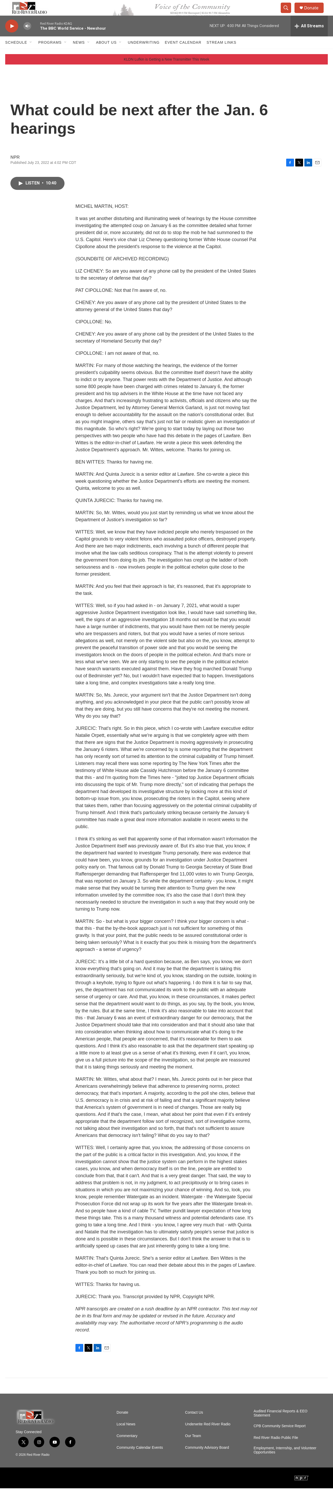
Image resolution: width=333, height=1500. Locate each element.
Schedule (16, 54)
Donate (314, 13)
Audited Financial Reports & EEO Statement (281, 1425)
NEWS (79, 54)
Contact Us (194, 1424)
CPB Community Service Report (280, 1438)
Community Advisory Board (207, 1459)
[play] (12, 38)
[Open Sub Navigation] (31, 54)
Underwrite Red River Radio (207, 1436)
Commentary (127, 1448)
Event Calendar (183, 54)
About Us (106, 54)
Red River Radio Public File (276, 1449)
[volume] (27, 38)
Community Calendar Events (140, 1459)
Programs (50, 54)
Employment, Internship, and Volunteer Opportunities (285, 1462)
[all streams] (309, 37)
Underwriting (143, 54)
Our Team (193, 1448)
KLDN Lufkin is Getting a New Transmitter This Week (166, 71)
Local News (126, 1436)
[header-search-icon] (288, 14)
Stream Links (221, 54)
